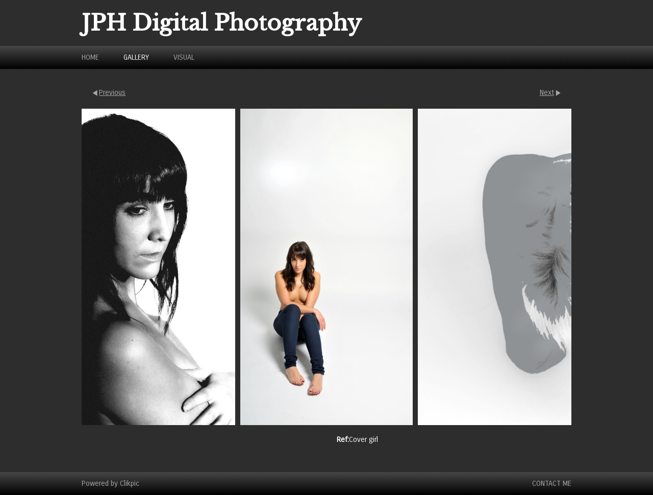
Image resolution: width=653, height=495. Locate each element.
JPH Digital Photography (222, 23)
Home (90, 57)
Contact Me (551, 483)
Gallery (136, 57)
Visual (183, 57)
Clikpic (129, 483)
